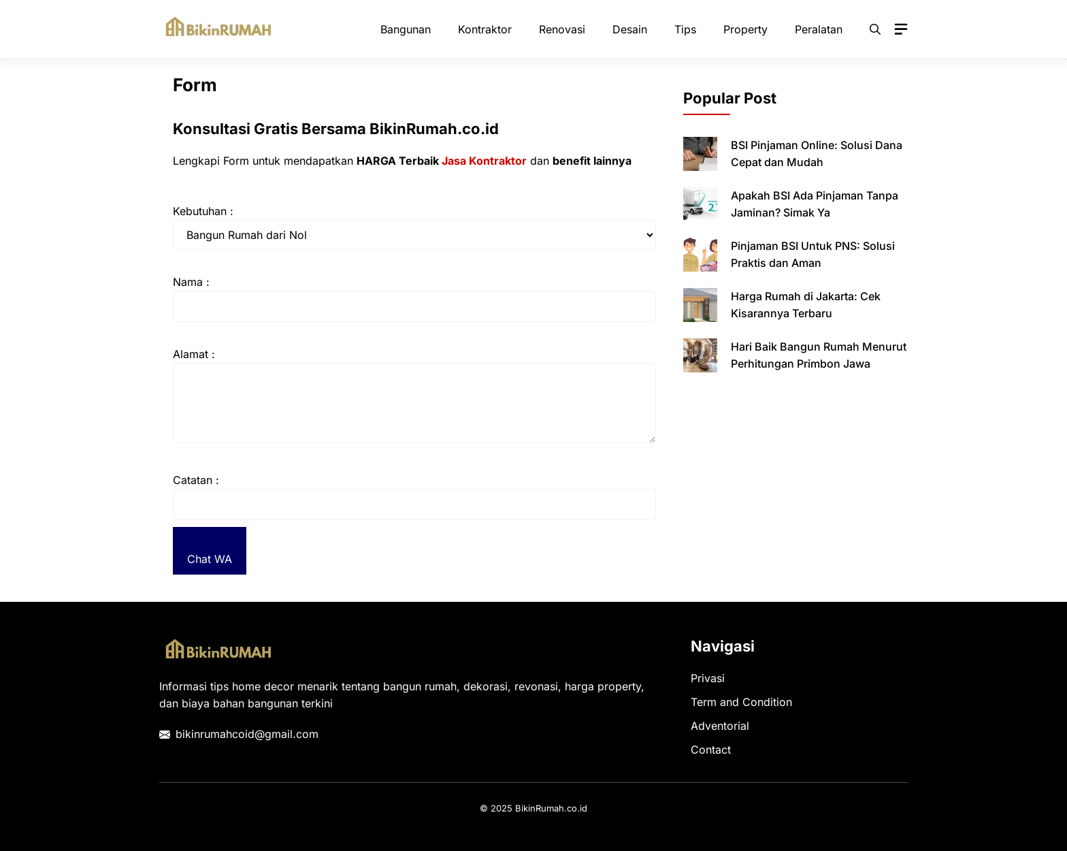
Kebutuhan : (203, 211)
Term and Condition (741, 702)
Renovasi (562, 29)
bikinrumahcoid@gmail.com (247, 734)
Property (745, 29)
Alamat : (194, 354)
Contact (711, 749)
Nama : (191, 282)
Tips (685, 29)
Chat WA (209, 559)
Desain (629, 29)
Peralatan (818, 29)
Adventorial (720, 726)
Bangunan (405, 29)
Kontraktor (485, 29)
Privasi (708, 678)
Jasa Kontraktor (484, 160)
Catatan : (196, 480)
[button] (875, 29)
